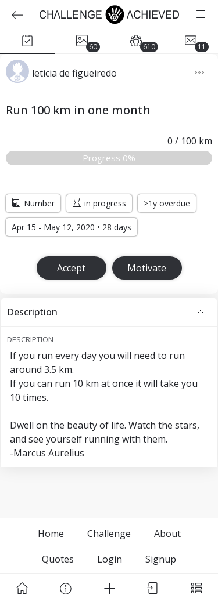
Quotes (58, 559)
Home (51, 533)
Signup (160, 559)
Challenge (109, 533)
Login (109, 559)
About (167, 533)
